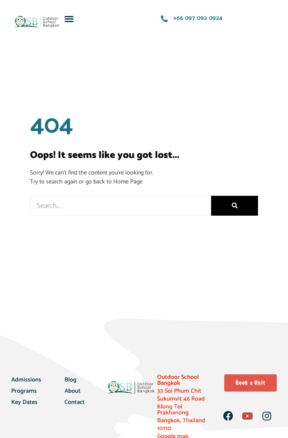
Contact (74, 402)
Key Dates (24, 402)
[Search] (234, 206)
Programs (24, 391)
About (72, 391)
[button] (69, 18)
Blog (70, 380)
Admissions (26, 380)
